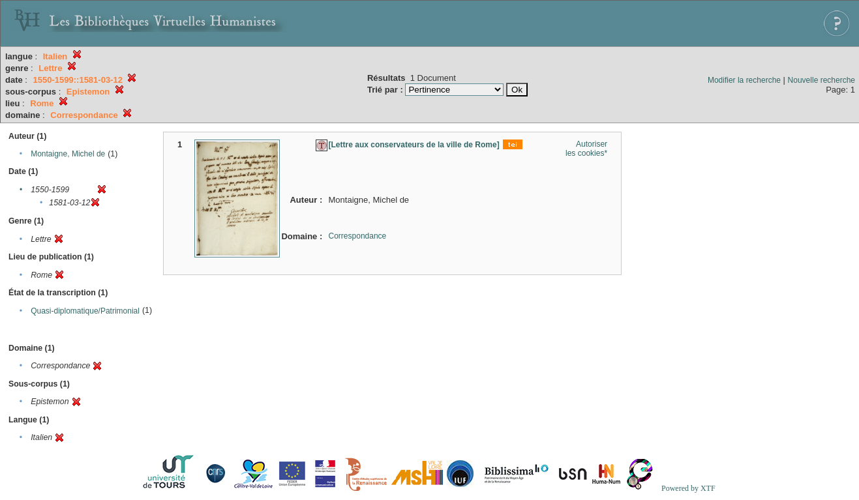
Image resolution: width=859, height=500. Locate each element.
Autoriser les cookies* (586, 149)
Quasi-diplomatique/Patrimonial (85, 311)
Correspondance (358, 236)
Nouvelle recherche (821, 80)
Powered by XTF (688, 488)
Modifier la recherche (744, 80)
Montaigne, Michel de (68, 153)
